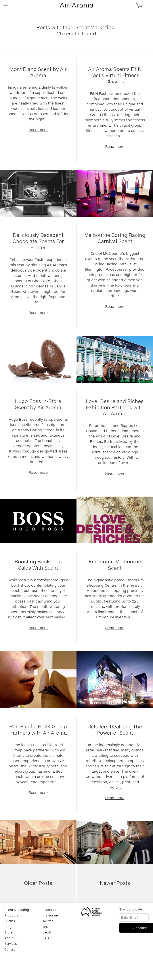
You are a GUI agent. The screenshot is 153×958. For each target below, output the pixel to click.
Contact (10, 949)
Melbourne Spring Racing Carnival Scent (114, 238)
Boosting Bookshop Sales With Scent (38, 565)
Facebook (50, 910)
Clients (9, 921)
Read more (38, 129)
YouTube (49, 927)
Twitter (48, 921)
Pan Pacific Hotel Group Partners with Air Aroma (38, 729)
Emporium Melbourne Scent (115, 565)
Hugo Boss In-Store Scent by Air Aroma (38, 404)
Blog (7, 927)
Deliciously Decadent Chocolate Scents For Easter (38, 241)
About (8, 938)
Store (8, 932)
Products (11, 915)
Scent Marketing (16, 910)
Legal (47, 932)
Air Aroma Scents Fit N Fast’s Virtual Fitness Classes (115, 75)
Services (10, 943)
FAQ (46, 938)
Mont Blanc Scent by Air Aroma (38, 72)
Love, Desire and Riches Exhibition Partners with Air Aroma (114, 407)
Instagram (50, 915)
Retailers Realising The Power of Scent (115, 730)
